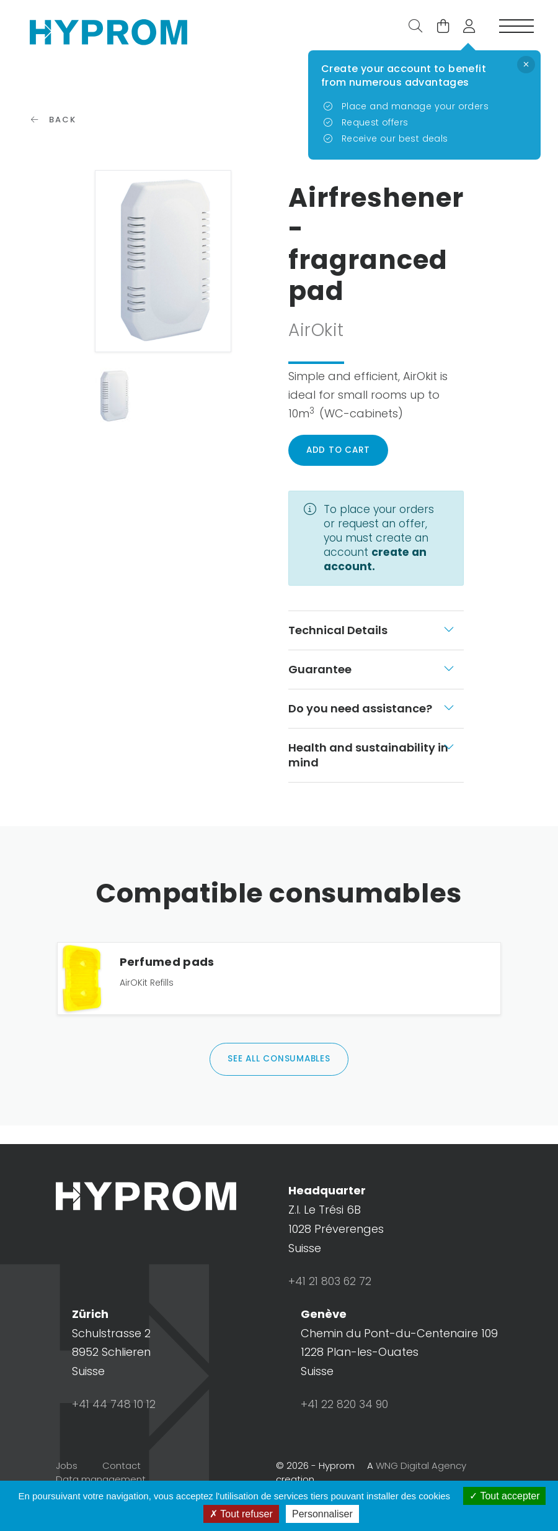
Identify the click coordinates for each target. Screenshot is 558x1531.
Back (54, 137)
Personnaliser (322, 1514)
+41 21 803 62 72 (331, 1307)
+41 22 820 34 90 (345, 1430)
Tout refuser (241, 1514)
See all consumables (279, 1084)
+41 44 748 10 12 (114, 1430)
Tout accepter (504, 1496)
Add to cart (340, 468)
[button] (464, 30)
